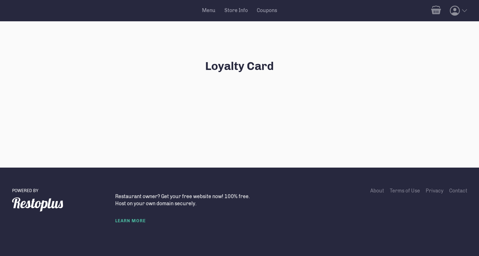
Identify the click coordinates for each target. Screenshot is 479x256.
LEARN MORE (130, 220)
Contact (458, 191)
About (377, 191)
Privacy (434, 191)
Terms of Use (405, 191)
